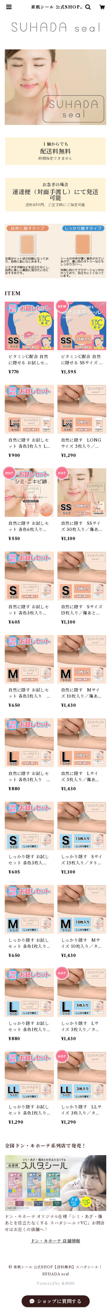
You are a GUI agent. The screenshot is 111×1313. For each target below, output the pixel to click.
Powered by (55, 1283)
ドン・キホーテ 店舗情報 (56, 1241)
